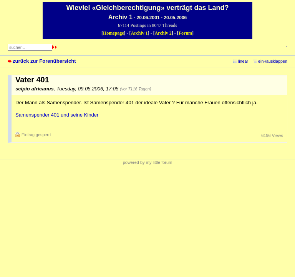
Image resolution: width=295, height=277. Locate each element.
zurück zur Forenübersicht (44, 61)
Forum (185, 33)
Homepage (113, 33)
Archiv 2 (163, 33)
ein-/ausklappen (272, 61)
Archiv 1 (139, 33)
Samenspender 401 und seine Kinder (56, 115)
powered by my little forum (147, 162)
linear (243, 61)
